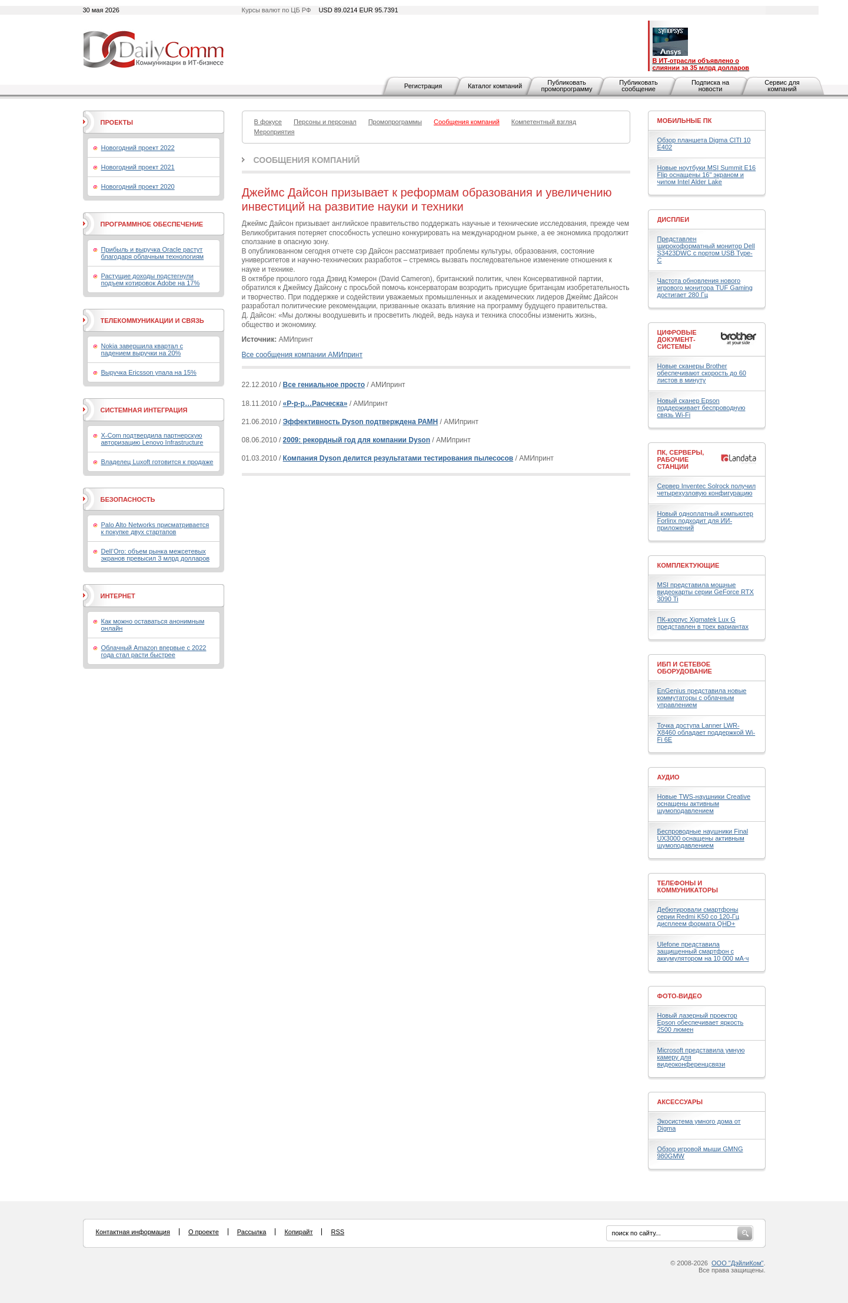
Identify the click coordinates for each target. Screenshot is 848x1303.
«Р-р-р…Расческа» (315, 403)
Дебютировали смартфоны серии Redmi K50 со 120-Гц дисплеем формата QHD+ (698, 916)
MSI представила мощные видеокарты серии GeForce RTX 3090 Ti (705, 591)
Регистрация (423, 85)
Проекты (117, 122)
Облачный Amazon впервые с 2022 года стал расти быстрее (154, 651)
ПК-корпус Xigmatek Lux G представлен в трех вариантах (703, 623)
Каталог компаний (495, 85)
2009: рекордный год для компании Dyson (356, 440)
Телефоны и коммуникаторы (688, 886)
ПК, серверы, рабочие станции (680, 459)
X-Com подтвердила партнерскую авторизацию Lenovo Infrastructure (152, 439)
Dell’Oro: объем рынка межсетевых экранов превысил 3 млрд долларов (155, 555)
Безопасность (128, 499)
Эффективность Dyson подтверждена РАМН (360, 422)
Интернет (118, 595)
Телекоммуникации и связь (152, 320)
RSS (337, 1231)
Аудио (668, 777)
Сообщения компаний (307, 160)
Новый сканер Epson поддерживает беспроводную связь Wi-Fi (701, 407)
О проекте (203, 1231)
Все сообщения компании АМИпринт (302, 355)
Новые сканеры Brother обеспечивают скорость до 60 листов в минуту (701, 373)
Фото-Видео (679, 995)
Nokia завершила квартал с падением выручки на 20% (142, 349)
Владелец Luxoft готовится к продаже (157, 461)
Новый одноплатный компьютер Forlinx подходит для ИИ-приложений (705, 520)
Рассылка (252, 1231)
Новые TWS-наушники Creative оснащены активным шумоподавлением (704, 803)
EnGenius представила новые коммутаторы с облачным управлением (702, 697)
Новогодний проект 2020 (138, 186)
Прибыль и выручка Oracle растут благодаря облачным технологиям (152, 253)
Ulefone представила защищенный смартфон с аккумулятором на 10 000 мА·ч (703, 951)
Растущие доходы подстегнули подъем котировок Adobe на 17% (150, 279)
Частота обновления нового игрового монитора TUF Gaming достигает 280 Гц (705, 287)
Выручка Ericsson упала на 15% (149, 372)
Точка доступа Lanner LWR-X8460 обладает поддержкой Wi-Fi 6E (706, 732)
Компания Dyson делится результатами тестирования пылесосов (398, 458)
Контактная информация (133, 1231)
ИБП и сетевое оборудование (684, 668)
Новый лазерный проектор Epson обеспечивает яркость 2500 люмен (700, 1022)
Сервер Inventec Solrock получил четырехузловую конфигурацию (706, 489)
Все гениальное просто (324, 385)
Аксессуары (680, 1101)
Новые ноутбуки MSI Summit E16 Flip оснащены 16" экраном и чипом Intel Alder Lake (706, 174)
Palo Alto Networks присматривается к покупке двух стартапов (155, 528)
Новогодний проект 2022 (138, 147)
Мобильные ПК (684, 120)
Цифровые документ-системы (677, 339)
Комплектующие (688, 565)
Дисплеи (673, 219)
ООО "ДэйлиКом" (737, 1263)
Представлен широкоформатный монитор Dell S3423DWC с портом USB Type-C (706, 249)
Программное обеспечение (152, 224)
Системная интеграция (144, 410)
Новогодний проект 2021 (138, 167)
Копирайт (298, 1231)
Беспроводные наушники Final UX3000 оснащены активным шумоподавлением (703, 838)
